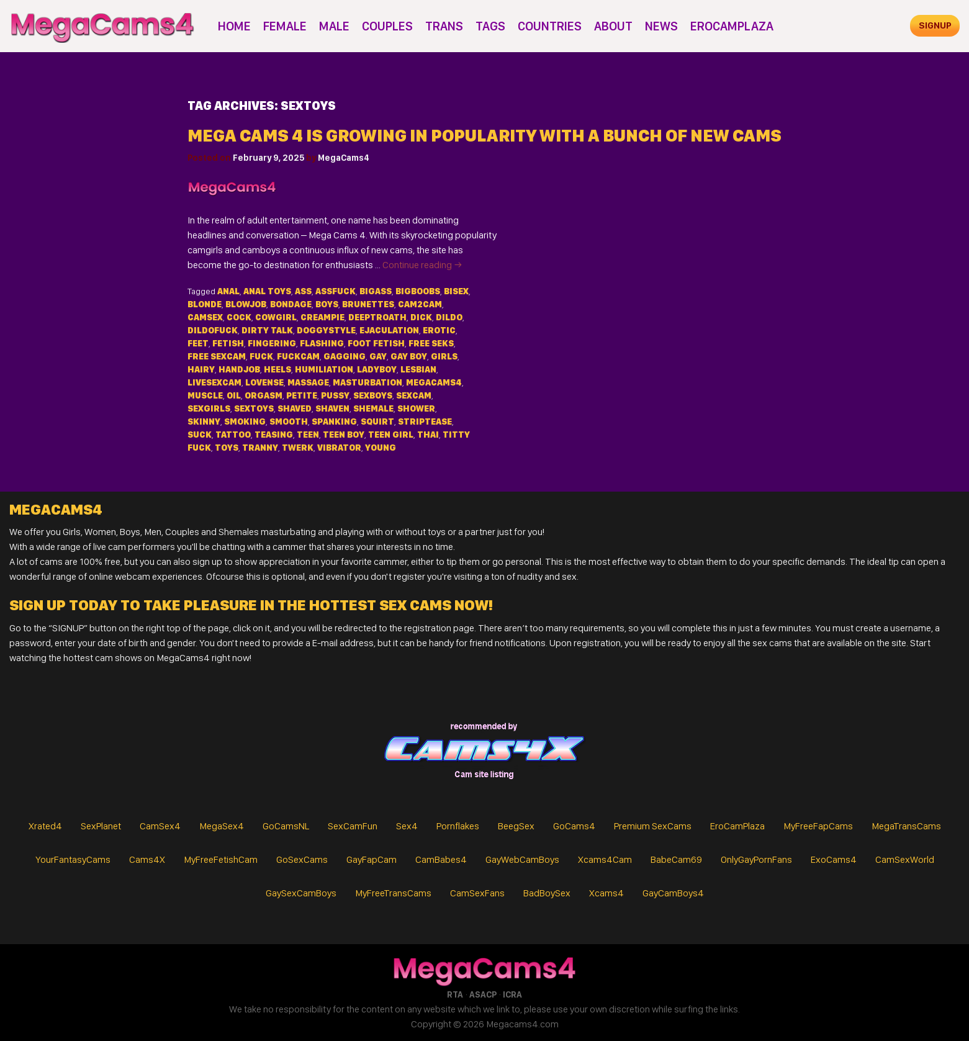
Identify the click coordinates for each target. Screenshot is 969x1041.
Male (334, 26)
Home (234, 26)
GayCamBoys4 (673, 893)
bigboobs (417, 291)
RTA (455, 994)
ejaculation (389, 330)
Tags (490, 26)
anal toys (267, 291)
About (613, 26)
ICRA (512, 994)
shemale (373, 408)
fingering (272, 343)
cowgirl (276, 317)
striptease (425, 421)
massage (308, 382)
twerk (297, 448)
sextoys (254, 408)
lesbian (418, 369)
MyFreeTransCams (393, 893)
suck (199, 434)
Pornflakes (457, 826)
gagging (344, 356)
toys (226, 448)
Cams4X (147, 859)
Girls (444, 356)
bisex (456, 291)
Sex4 (407, 826)
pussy (335, 395)
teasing (274, 434)
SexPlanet (101, 826)
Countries (550, 26)
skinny (203, 421)
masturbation (367, 382)
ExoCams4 (834, 859)
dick (421, 317)
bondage (291, 304)
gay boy (408, 356)
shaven (332, 408)
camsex (205, 317)
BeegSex (516, 826)
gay (378, 356)
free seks (431, 343)
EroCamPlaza (731, 26)
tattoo (233, 434)
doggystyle (326, 330)
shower (416, 408)
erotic (439, 330)
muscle (205, 395)
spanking (334, 421)
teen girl (390, 434)
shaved (294, 408)
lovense (264, 382)
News (661, 26)
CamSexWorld (904, 859)
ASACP (483, 994)
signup (935, 25)
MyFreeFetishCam (221, 859)
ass (303, 291)
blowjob (245, 304)
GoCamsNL (286, 826)
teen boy (343, 434)
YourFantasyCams (72, 859)
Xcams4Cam (605, 859)
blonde (204, 304)
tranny (260, 448)
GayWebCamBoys (522, 859)
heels (277, 369)
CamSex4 (160, 826)
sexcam (413, 395)
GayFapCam (371, 859)
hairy (201, 369)
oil (234, 395)
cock (239, 317)
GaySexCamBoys (301, 893)
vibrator (339, 448)
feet (198, 343)
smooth (288, 421)
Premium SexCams (653, 826)
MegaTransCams (906, 826)
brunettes (368, 304)
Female (285, 26)
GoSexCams (302, 859)
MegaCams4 (343, 158)
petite (301, 395)
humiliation (324, 369)
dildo (449, 317)
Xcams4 (606, 893)
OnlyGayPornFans (756, 859)
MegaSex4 (221, 826)
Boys (326, 304)
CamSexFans (477, 893)
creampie (322, 317)
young (380, 448)
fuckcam (298, 356)
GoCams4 (574, 826)
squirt (377, 421)
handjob (239, 369)
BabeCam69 (676, 859)
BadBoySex (546, 893)
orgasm (263, 395)
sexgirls (208, 408)
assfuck (335, 291)
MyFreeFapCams (818, 826)
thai (428, 434)
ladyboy (377, 369)
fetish (228, 343)
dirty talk (267, 330)
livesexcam (214, 382)
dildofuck (212, 330)
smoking (245, 421)
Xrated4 (45, 826)
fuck (261, 356)
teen (308, 434)
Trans (444, 26)
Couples (387, 26)
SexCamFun (352, 826)
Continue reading (422, 265)
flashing (322, 343)
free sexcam (216, 356)
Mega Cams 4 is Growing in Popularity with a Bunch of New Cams (484, 135)
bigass (375, 291)
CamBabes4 (441, 859)
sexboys (372, 395)
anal (228, 291)
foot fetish (376, 343)
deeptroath (377, 317)
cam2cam (420, 304)
